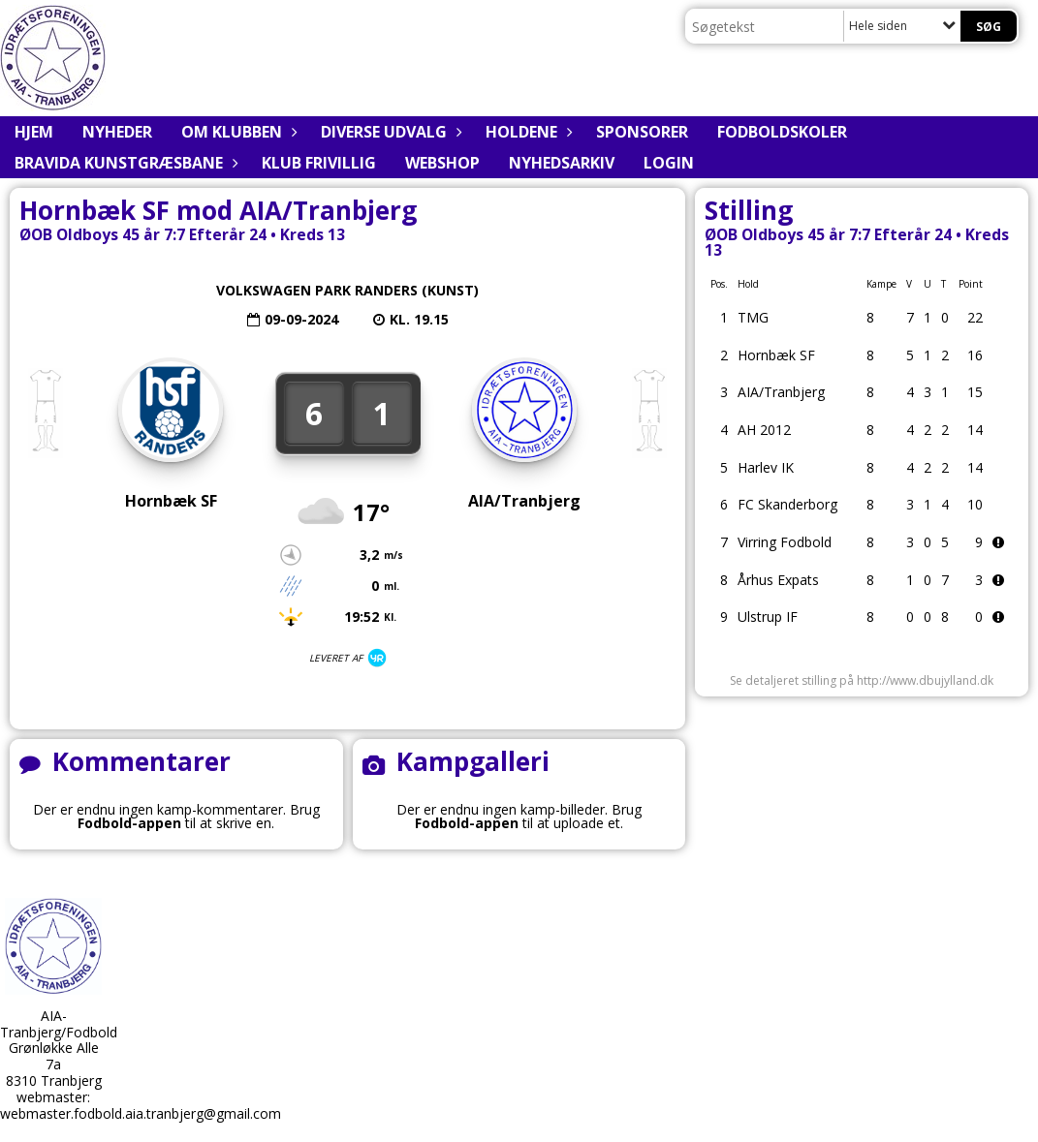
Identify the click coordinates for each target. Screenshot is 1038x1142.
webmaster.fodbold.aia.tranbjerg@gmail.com (140, 1113)
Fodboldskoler (782, 131)
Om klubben (236, 131)
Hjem (34, 131)
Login (669, 162)
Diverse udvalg (388, 131)
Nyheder (117, 131)
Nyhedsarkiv (561, 162)
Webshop (442, 162)
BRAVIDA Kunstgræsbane (124, 162)
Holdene (526, 131)
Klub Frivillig (319, 162)
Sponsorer (642, 131)
